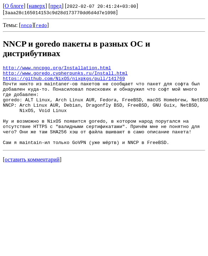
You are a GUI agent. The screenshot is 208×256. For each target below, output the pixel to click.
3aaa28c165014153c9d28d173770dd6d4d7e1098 (60, 12)
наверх (37, 6)
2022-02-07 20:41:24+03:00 (101, 6)
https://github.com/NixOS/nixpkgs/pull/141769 (64, 81)
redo (41, 25)
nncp (26, 25)
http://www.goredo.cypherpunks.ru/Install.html (65, 75)
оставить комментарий (32, 175)
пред (56, 6)
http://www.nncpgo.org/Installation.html (57, 68)
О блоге (14, 6)
